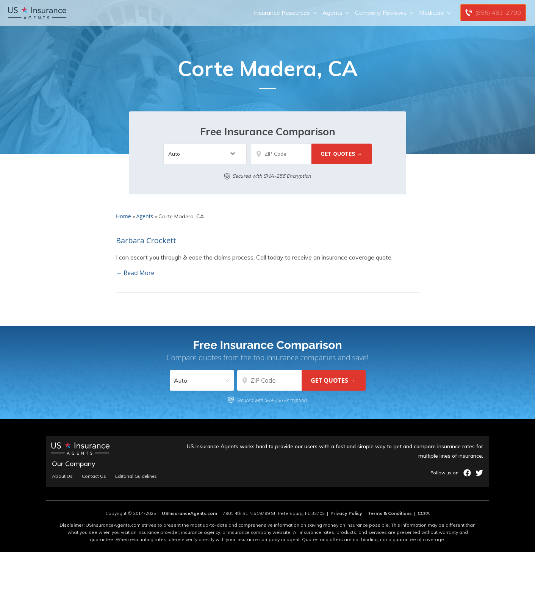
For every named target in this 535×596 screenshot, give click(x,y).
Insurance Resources (284, 13)
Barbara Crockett (146, 240)
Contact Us (94, 476)
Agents (334, 13)
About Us (62, 476)
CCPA (424, 513)
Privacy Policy (346, 513)
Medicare (434, 13)
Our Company (73, 463)
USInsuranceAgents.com (189, 513)
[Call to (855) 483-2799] (493, 12)
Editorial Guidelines (136, 476)
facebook (467, 473)
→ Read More (135, 273)
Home (123, 216)
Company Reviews (383, 13)
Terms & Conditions (390, 513)
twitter (479, 473)
